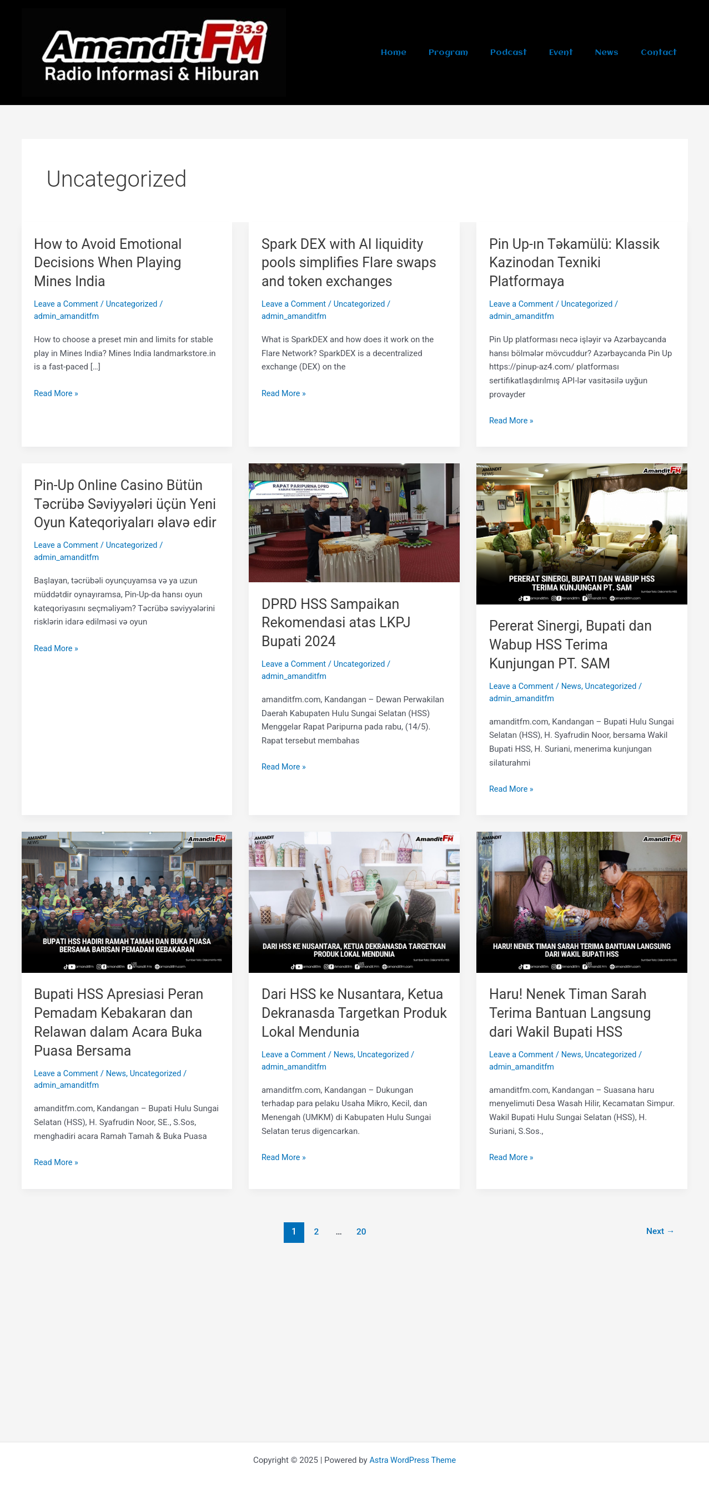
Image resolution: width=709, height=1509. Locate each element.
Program (478, 52)
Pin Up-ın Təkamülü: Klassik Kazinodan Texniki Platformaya (577, 263)
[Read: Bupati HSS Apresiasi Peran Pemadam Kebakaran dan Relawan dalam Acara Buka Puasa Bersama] (127, 901)
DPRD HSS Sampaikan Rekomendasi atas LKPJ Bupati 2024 (339, 622)
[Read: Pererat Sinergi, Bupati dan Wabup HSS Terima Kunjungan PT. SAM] (581, 533)
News (616, 52)
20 (360, 1230)
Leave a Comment (67, 304)
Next (659, 1230)
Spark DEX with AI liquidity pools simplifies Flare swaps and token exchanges (352, 263)
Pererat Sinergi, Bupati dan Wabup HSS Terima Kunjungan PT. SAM (573, 644)
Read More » (57, 392)
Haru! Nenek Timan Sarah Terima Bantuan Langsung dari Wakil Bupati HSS (573, 1012)
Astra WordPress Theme (412, 1460)
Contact (662, 52)
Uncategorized (135, 304)
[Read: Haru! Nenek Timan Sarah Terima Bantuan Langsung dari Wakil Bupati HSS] (581, 901)
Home (430, 52)
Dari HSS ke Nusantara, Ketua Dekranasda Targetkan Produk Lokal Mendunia (354, 1012)
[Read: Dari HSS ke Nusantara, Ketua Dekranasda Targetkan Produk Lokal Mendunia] (354, 901)
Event (578, 52)
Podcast (532, 52)
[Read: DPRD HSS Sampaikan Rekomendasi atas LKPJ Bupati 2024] (354, 522)
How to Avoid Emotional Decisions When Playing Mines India (111, 263)
